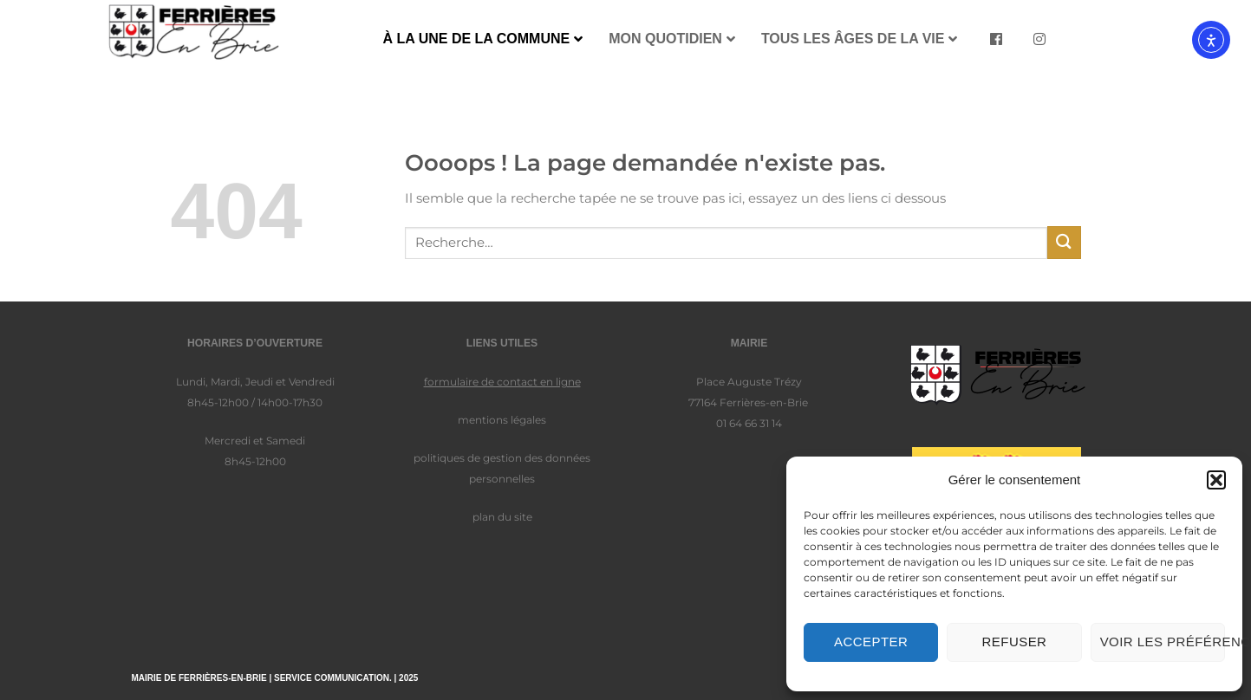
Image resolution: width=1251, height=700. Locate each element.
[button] (1216, 480)
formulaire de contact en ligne (502, 381)
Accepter (871, 641)
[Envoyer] (1063, 242)
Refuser (1014, 641)
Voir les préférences (1162, 641)
